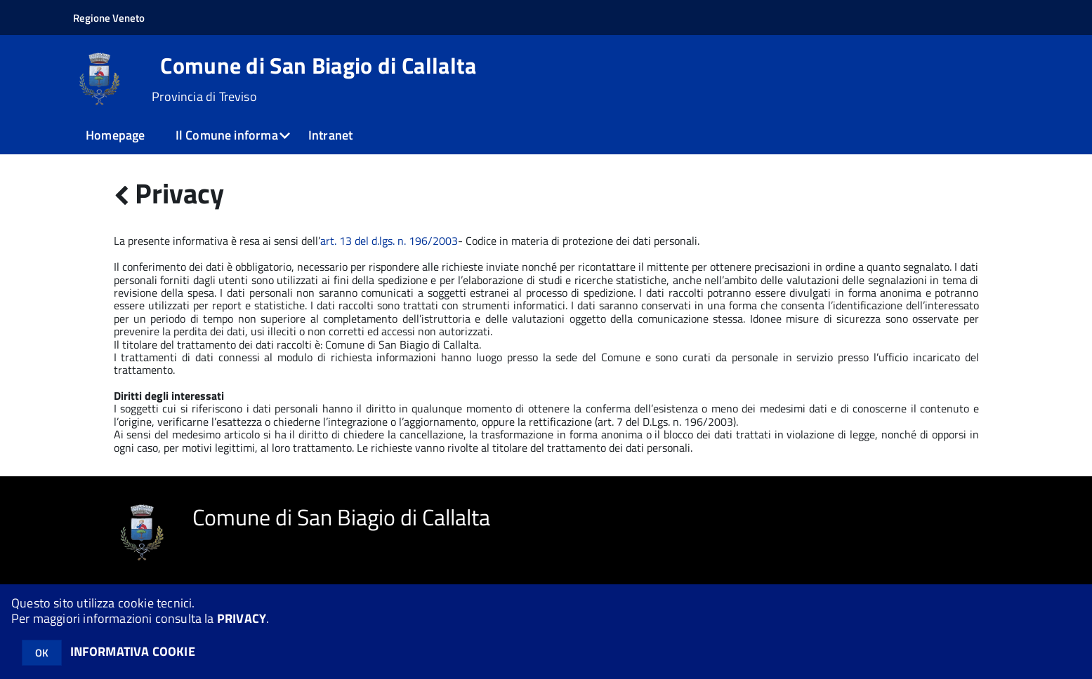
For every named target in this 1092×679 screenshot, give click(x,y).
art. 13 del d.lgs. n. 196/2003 (389, 240)
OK (41, 653)
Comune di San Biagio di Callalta (318, 65)
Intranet (330, 135)
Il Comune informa (227, 135)
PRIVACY (241, 618)
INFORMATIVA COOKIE (132, 651)
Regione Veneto (109, 18)
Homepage (115, 135)
